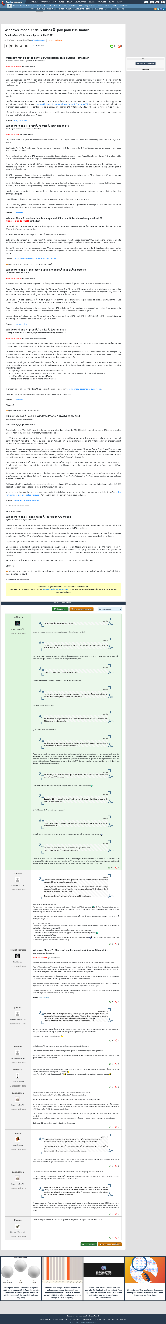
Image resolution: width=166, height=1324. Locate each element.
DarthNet (17, 878)
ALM (49, 6)
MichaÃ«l (17, 1075)
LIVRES (61, 9)
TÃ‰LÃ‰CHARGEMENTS (75, 9)
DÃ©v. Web (72, 6)
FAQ (54, 2)
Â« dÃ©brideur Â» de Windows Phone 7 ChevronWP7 (62, 106)
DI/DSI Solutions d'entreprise (23, 6)
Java (64, 6)
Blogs (61, 2)
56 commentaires (55, 42)
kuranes (18, 1051)
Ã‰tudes (102, 2)
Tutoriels (45, 2)
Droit (111, 2)
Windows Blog (20, 326)
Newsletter (80, 2)
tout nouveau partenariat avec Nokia (84, 390)
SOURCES (89, 9)
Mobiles (114, 6)
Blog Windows (20, 122)
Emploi (92, 2)
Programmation (89, 6)
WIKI (107, 9)
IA (44, 6)
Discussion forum (145, 63)
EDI (80, 6)
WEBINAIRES (51, 9)
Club (119, 2)
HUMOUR (120, 9)
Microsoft (56, 6)
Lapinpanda (18, 1098)
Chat (69, 2)
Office (107, 6)
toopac (18, 1138)
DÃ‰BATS (99, 9)
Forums (34, 2)
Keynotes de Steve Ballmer (26, 502)
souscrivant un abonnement (56, 591)
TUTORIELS (35, 9)
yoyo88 (17, 1012)
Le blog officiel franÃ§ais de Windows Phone (35, 260)
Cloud (39, 6)
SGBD (100, 6)
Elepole (18, 1225)
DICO (113, 9)
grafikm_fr (18, 622)
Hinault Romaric (38, 42)
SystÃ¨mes (124, 6)
